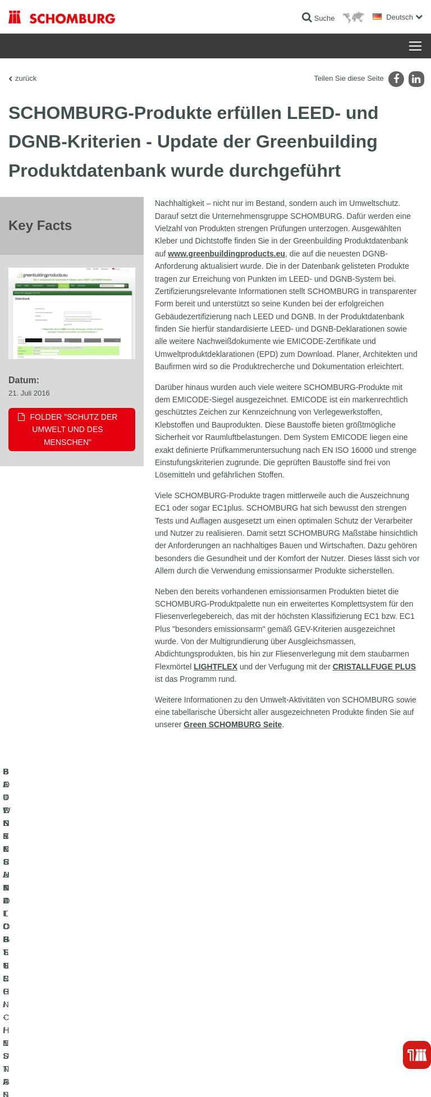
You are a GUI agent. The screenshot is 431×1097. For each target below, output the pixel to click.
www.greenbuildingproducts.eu (226, 253)
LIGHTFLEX (215, 666)
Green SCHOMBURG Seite (233, 724)
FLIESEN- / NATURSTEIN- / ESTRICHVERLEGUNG (87, 946)
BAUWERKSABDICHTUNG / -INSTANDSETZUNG (84, 929)
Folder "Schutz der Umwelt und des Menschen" (74, 432)
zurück (25, 78)
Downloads (240, 946)
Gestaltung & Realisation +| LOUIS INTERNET (361, 1075)
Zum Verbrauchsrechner (260, 929)
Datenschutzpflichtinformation (159, 1075)
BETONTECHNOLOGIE (44, 980)
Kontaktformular (248, 963)
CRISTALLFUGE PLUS (374, 666)
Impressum (62, 1075)
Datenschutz (98, 1075)
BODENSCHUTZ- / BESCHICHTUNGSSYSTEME (83, 963)
